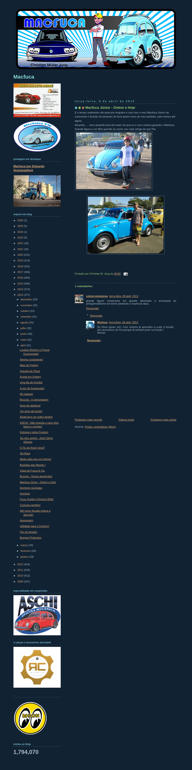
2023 (20, 237)
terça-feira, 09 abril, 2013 (123, 296)
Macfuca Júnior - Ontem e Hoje (110, 107)
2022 (20, 243)
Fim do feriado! (28, 532)
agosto (25, 322)
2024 (20, 231)
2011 (20, 570)
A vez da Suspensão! (32, 388)
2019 (20, 260)
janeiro (25, 556)
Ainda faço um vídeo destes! (36, 416)
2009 (20, 581)
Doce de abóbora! (30, 405)
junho (24, 333)
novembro (27, 305)
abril (23, 345)
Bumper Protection (31, 537)
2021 (20, 249)
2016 (20, 277)
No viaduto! (26, 394)
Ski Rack (25, 453)
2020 (20, 254)
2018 (20, 266)
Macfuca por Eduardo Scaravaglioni (29, 168)
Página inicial (126, 419)
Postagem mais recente (88, 419)
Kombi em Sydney (30, 376)
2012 (20, 564)
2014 (20, 289)
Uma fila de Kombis (31, 382)
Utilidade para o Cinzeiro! (34, 526)
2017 (20, 272)
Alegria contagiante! (31, 359)
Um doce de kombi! (31, 411)
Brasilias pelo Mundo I (33, 465)
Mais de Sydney (29, 365)
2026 (20, 220)
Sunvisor (25, 493)
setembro (26, 316)
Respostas (96, 315)
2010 (20, 575)
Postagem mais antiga (163, 419)
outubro (25, 311)
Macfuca (102, 322)
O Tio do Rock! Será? (32, 447)
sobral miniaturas (97, 296)
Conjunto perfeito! (30, 505)
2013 (20, 294)
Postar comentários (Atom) (100, 426)
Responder (92, 308)
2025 (20, 226)
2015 (20, 283)
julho (24, 328)
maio (24, 339)
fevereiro (26, 550)
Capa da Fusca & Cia (32, 470)
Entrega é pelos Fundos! (34, 432)
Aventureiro (26, 520)
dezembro (27, 299)
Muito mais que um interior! (35, 459)
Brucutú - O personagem (34, 399)
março (25, 545)
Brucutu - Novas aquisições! (36, 476)
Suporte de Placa (30, 371)
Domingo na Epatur (31, 487)
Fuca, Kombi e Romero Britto (36, 499)
